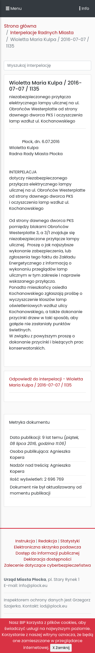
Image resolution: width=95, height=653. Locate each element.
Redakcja (47, 541)
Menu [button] (14, 8)
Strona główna (20, 26)
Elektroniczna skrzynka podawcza (47, 547)
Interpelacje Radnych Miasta (41, 33)
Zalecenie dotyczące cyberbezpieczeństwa (47, 565)
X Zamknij (60, 647)
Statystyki (70, 541)
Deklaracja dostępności (47, 559)
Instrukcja (25, 541)
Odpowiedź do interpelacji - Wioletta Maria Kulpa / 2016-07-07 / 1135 (46, 382)
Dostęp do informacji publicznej (48, 553)
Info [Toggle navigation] (84, 8)
